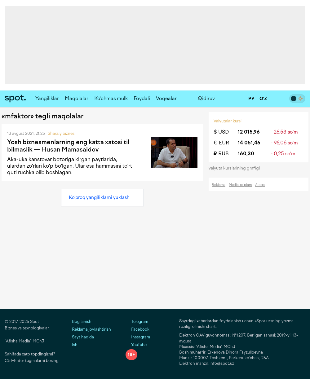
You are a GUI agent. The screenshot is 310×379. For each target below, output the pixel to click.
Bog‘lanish (81, 321)
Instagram (138, 337)
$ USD (221, 132)
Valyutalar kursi (227, 121)
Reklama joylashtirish (91, 329)
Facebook (137, 329)
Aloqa (260, 185)
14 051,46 (249, 143)
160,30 (246, 153)
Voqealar (166, 98)
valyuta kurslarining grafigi (236, 168)
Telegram (137, 321)
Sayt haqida (83, 337)
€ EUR (221, 143)
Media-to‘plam (240, 185)
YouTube (136, 344)
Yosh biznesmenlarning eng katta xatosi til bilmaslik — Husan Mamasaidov (68, 145)
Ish (75, 344)
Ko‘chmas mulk (111, 98)
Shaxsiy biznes (61, 133)
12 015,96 (249, 132)
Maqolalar (76, 98)
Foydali (142, 98)
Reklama (218, 185)
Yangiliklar (47, 98)
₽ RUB (221, 153)
